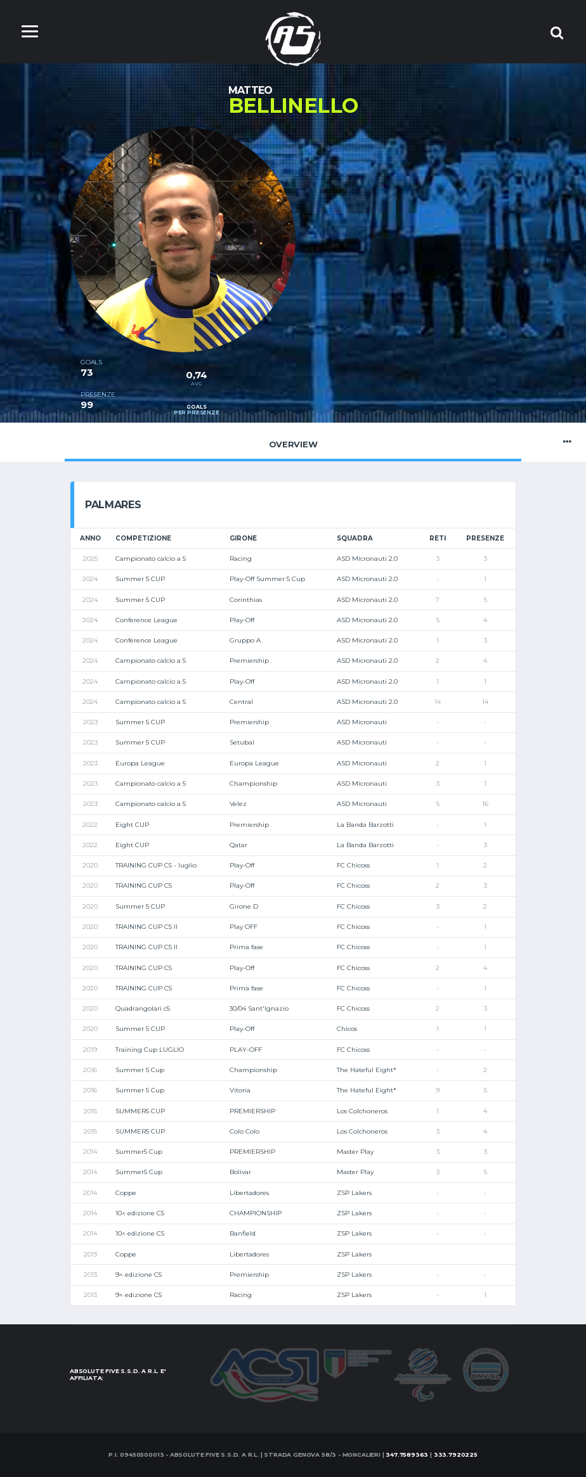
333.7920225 (456, 1454)
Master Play (355, 1152)
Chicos (347, 1029)
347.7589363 (407, 1454)
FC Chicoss (353, 865)
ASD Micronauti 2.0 (367, 558)
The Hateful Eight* (366, 1070)
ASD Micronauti (362, 722)
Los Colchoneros (362, 1111)
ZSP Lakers (354, 1193)
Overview (293, 441)
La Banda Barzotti (365, 825)
